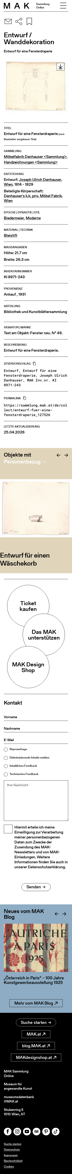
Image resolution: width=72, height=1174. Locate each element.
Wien (8, 184)
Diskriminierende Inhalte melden (29, 757)
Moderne (33, 218)
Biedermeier (14, 218)
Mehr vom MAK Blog (36, 1003)
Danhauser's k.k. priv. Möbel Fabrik (33, 195)
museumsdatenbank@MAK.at (19, 1099)
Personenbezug (22, 461)
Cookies (9, 1166)
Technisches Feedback (24, 773)
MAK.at (36, 1034)
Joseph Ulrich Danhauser (40, 179)
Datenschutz (12, 1149)
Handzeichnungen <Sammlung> (31, 162)
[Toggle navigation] (63, 6)
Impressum (11, 1155)
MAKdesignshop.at (36, 1057)
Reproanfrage (18, 749)
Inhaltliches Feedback (23, 765)
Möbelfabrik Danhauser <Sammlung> (35, 156)
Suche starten (36, 1022)
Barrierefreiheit (13, 1161)
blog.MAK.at (36, 1046)
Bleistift (10, 235)
